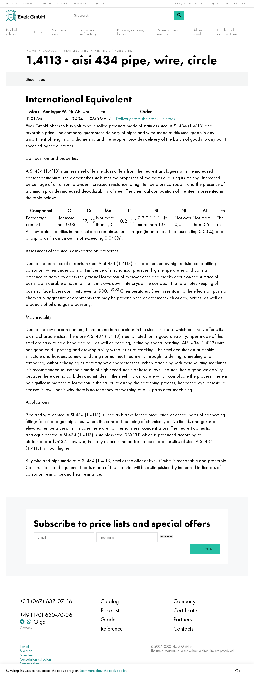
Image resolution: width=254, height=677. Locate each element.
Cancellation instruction (36, 659)
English (241, 3)
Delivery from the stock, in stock (147, 119)
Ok (237, 670)
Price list (12, 3)
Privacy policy (30, 664)
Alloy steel (197, 32)
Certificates (186, 610)
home (32, 51)
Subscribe (204, 557)
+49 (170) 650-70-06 (188, 3)
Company (29, 3)
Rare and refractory (88, 32)
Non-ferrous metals (167, 32)
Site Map (27, 651)
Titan (38, 32)
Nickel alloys (11, 32)
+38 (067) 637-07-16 (47, 601)
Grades (62, 3)
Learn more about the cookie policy (103, 670)
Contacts (98, 3)
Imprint (25, 646)
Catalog (47, 3)
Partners (182, 619)
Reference (79, 3)
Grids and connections (227, 32)
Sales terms (28, 655)
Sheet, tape (36, 80)
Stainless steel (59, 32)
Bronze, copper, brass (130, 32)
